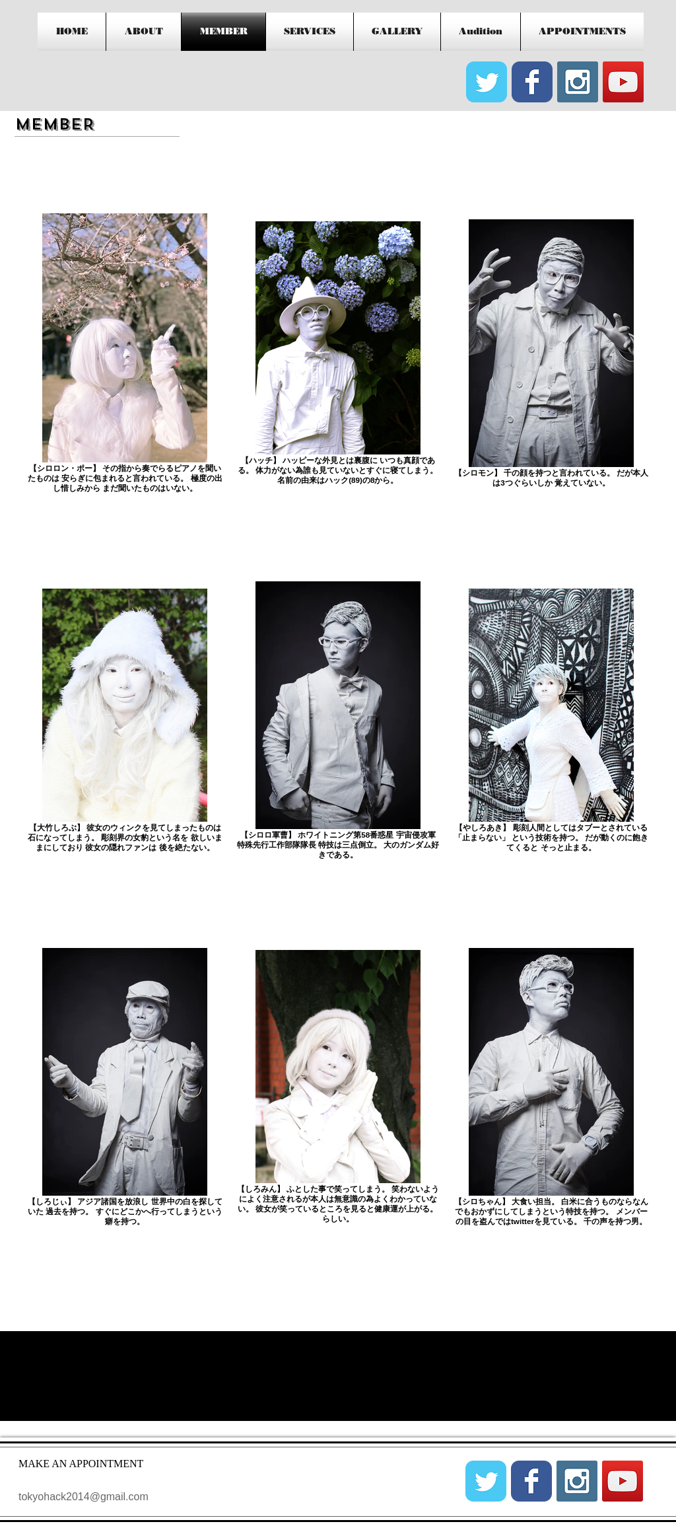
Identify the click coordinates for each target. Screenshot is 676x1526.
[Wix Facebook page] (532, 81)
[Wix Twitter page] (486, 81)
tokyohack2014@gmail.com (83, 1496)
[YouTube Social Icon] (623, 81)
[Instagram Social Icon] (577, 81)
